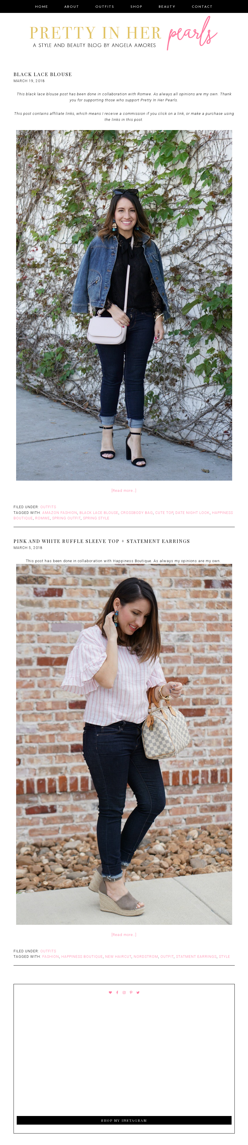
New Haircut (118, 957)
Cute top (164, 513)
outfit (167, 957)
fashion (50, 957)
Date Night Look (192, 513)
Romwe (42, 518)
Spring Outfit (66, 518)
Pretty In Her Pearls (124, 34)
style (224, 957)
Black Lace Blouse (43, 74)
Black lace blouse (98, 513)
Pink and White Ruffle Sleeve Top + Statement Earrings (102, 541)
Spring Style (96, 518)
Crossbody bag (137, 513)
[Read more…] (124, 490)
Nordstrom (146, 957)
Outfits (48, 507)
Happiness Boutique (82, 957)
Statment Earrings (196, 957)
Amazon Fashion (59, 513)
